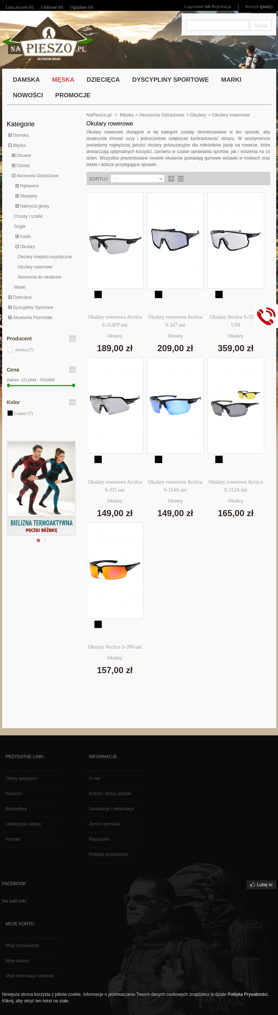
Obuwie (24, 155)
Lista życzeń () (20, 7)
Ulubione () (52, 7)
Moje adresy (17, 960)
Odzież (23, 165)
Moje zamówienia (22, 945)
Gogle (20, 226)
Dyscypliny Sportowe (33, 307)
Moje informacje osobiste (30, 975)
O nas (95, 778)
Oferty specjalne (21, 778)
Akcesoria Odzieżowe (37, 175)
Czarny (23, 413)
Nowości (14, 793)
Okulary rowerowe (35, 266)
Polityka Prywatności (248, 994)
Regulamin (99, 839)
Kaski (25, 236)
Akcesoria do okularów (40, 277)
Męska (19, 145)
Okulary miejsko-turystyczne (45, 256)
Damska (21, 135)
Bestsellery (16, 808)
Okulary (27, 246)
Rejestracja (221, 6)
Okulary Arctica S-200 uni (115, 647)
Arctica (24, 349)
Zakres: (13, 379)
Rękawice (29, 185)
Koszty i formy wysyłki (110, 793)
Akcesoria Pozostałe (32, 317)
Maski (19, 287)
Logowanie (194, 6)
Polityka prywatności (109, 854)
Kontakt (13, 839)
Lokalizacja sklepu (23, 824)
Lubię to (265, 884)
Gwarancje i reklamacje (111, 808)
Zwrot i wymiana (105, 824)
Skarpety (28, 196)
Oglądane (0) (81, 7)
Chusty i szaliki (28, 216)
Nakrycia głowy (35, 206)
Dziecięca (22, 297)
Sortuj (98, 179)
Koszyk (252, 6)
